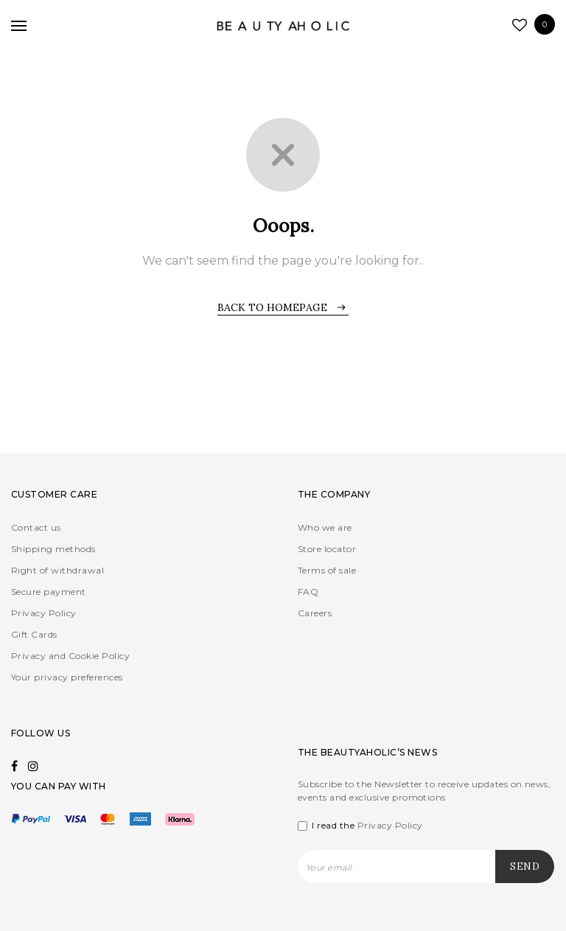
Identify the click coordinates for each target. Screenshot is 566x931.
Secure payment (48, 591)
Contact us (36, 527)
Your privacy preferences (67, 677)
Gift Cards (34, 634)
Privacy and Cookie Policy (70, 655)
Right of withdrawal (57, 570)
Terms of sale (327, 570)
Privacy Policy (44, 612)
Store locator (327, 548)
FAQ (308, 591)
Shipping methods (53, 548)
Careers (315, 612)
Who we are (325, 527)
